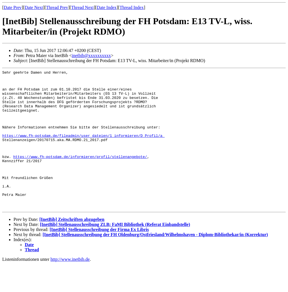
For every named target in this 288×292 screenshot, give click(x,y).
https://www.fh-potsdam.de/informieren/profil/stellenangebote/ (80, 174)
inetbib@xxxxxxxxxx (91, 55)
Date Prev (13, 7)
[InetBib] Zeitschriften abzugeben (71, 247)
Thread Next (82, 7)
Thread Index (132, 7)
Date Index (107, 7)
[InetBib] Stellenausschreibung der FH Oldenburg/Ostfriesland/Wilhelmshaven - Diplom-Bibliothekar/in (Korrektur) (155, 262)
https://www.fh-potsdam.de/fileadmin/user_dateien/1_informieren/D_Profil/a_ (83, 148)
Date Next (34, 7)
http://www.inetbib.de (70, 287)
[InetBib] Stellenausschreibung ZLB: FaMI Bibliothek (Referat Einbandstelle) (115, 252)
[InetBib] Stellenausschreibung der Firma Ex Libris (99, 257)
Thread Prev (57, 7)
